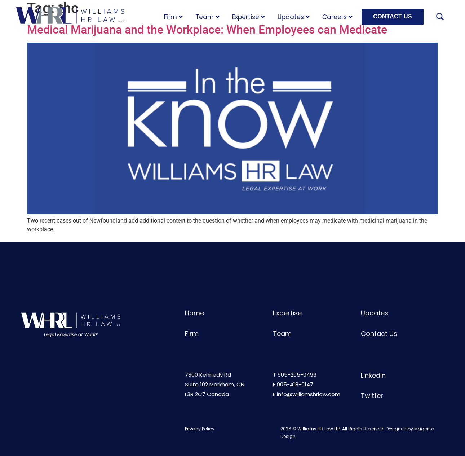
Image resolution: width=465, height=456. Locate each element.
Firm (173, 17)
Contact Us (379, 333)
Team (207, 17)
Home (194, 312)
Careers (337, 17)
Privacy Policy (199, 429)
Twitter (372, 395)
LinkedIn (373, 375)
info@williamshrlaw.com (308, 394)
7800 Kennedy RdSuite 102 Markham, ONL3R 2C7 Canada (214, 384)
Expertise (248, 17)
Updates (294, 17)
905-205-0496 (297, 374)
